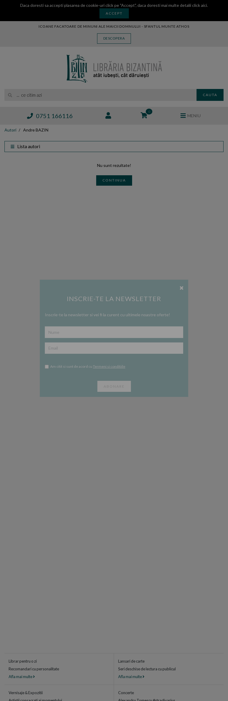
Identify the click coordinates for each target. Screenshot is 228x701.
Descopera (114, 38)
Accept (114, 13)
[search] (100, 95)
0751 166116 (50, 115)
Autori (10, 129)
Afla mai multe (22, 676)
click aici (199, 5)
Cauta (210, 95)
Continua (114, 180)
